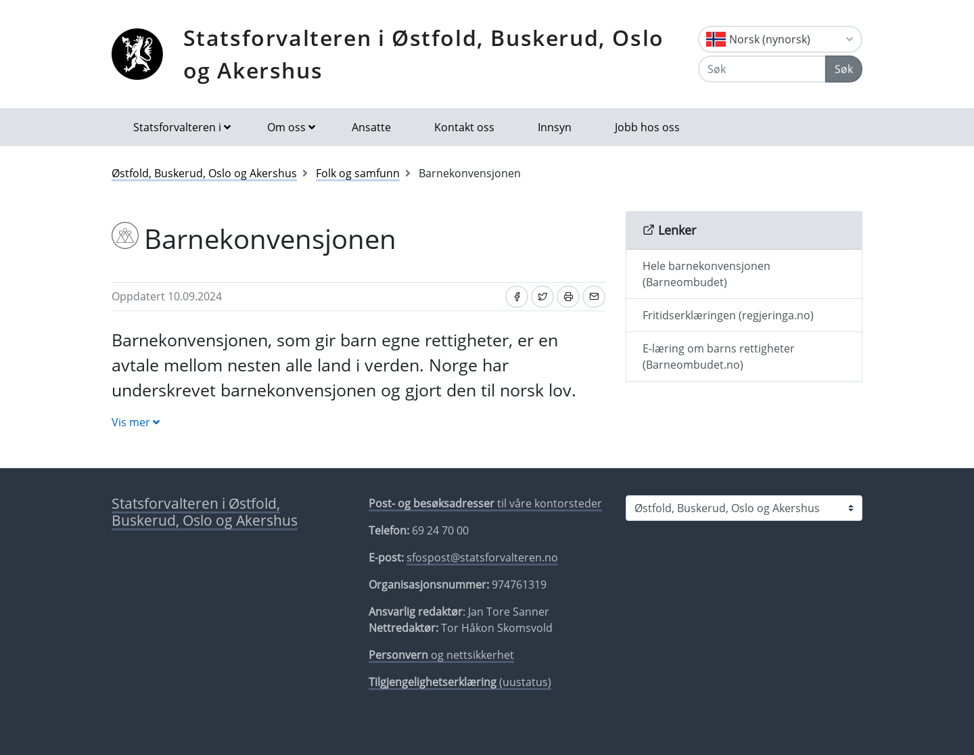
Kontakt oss (464, 127)
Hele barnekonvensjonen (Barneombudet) (706, 274)
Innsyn (555, 127)
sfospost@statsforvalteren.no (482, 557)
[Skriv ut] (568, 296)
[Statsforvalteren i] (744, 508)
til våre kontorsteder (485, 503)
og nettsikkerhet (441, 654)
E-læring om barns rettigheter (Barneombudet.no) (719, 356)
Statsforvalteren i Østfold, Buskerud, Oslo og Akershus (423, 54)
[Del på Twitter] (542, 296)
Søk (844, 69)
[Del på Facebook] (516, 296)
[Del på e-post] (593, 296)
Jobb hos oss (647, 127)
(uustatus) (460, 681)
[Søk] (762, 69)
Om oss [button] (286, 127)
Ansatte (371, 127)
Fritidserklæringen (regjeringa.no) (728, 315)
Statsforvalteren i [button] (177, 127)
